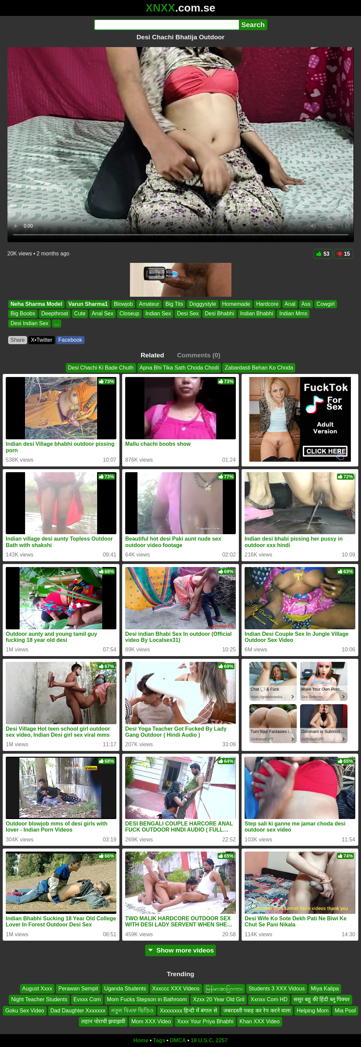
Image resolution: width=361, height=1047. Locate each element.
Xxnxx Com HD (268, 999)
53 (323, 254)
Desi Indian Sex (29, 323)
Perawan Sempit (78, 988)
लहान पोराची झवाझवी (103, 1021)
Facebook (70, 340)
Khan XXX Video (260, 1021)
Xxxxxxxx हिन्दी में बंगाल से (188, 1010)
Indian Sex (158, 314)
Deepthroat (54, 314)
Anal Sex (102, 314)
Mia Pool (345, 1010)
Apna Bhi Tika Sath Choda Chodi (179, 368)
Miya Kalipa (325, 988)
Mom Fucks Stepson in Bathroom (147, 999)
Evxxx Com (87, 999)
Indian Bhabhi (256, 314)
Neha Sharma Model (36, 304)
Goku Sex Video (24, 1010)
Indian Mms (293, 314)
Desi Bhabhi (219, 314)
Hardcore (267, 304)
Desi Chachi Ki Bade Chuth (101, 368)
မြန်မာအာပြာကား (224, 988)
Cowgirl (325, 304)
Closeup (129, 314)
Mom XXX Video (151, 1021)
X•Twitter (41, 340)
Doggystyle (202, 304)
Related (152, 355)
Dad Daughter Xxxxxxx (78, 1010)
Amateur (149, 304)
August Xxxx (37, 988)
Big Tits (174, 304)
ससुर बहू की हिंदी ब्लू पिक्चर (322, 999)
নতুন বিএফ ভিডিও (132, 1010)
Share (17, 340)
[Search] (166, 24)
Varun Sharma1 (88, 304)
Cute (80, 314)
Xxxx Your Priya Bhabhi (205, 1021)
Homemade (236, 304)
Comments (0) (198, 355)
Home (140, 1040)
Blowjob (123, 304)
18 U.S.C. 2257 (209, 1040)
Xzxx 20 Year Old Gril (218, 999)
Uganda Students (125, 988)
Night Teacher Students (39, 999)
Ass (306, 304)
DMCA (178, 1040)
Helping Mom (313, 1010)
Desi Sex (188, 314)
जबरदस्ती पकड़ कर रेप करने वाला (257, 1010)
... (56, 323)
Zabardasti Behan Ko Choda (259, 368)
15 (343, 254)
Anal (290, 304)
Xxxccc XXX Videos (176, 988)
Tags (159, 1040)
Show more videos (180, 950)
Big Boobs (22, 314)
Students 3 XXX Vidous (277, 988)
